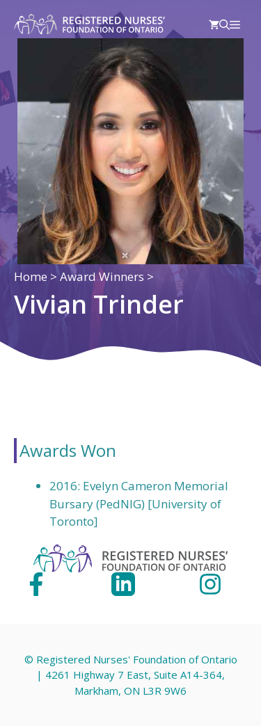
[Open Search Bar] (224, 24)
